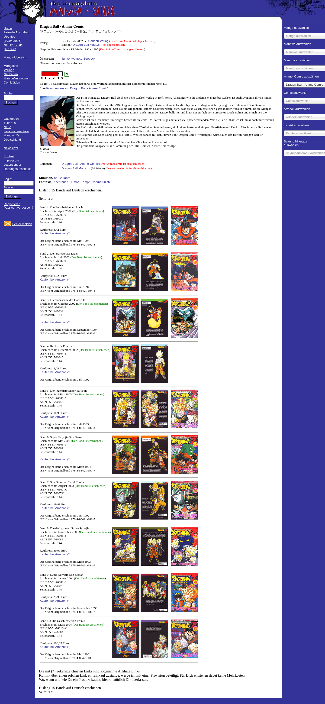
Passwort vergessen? (18, 207)
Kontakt (9, 156)
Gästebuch (11, 118)
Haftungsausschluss (17, 169)
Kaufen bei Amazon (53, 233)
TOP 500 (10, 123)
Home (8, 28)
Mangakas (11, 66)
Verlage (9, 70)
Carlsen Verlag (98, 41)
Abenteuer (60, 182)
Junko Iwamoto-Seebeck (78, 58)
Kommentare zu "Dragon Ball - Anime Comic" (77, 88)
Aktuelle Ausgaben (16, 32)
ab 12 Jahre (62, 178)
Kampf (85, 182)
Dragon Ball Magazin (87, 44)
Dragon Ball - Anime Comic (80, 163)
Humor (74, 182)
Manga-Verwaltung (16, 78)
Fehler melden (22, 224)
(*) (69, 233)
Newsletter (11, 148)
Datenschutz (12, 164)
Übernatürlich (100, 182)
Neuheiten (11, 74)
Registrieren (12, 204)
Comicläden (12, 82)
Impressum (11, 160)
